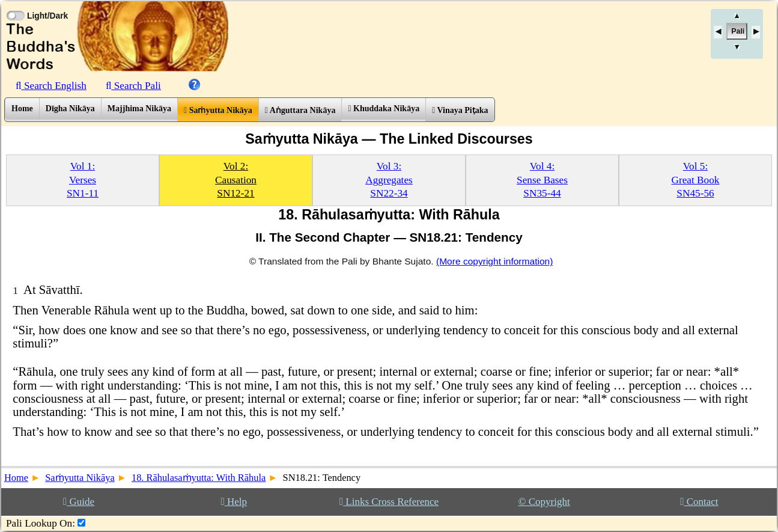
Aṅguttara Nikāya (300, 110)
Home (22, 108)
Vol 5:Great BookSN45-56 (695, 180)
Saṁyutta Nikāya (218, 110)
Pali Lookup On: (40, 523)
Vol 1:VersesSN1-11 (83, 180)
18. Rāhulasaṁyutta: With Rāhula (199, 477)
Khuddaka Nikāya (383, 108)
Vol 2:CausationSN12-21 (236, 180)
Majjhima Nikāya (139, 108)
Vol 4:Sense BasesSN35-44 (542, 180)
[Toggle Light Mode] (15, 5)
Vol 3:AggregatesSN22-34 (389, 180)
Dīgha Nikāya (70, 108)
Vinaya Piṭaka (460, 110)
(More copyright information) (494, 261)
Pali (737, 31)
